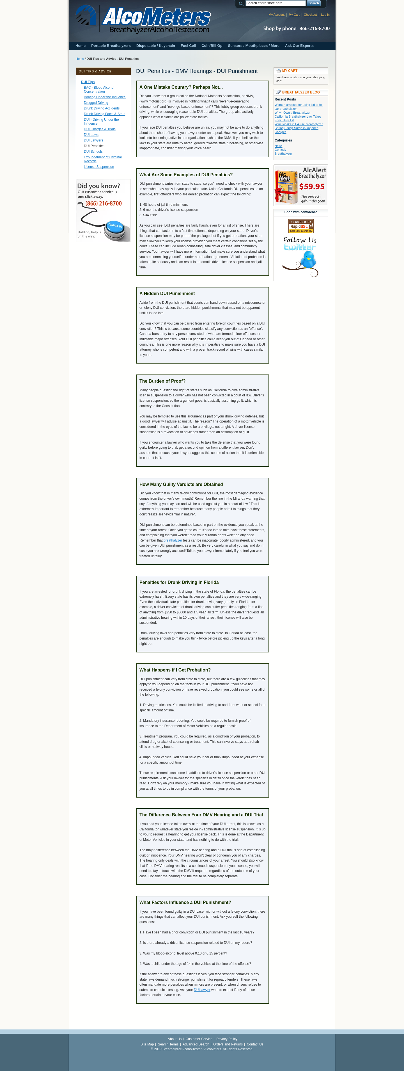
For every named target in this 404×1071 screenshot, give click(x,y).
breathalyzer (173, 540)
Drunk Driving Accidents (102, 108)
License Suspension (99, 167)
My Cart (294, 14)
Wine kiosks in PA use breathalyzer (299, 124)
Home (80, 46)
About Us (175, 1039)
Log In (325, 14)
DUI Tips (88, 82)
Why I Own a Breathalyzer (293, 112)
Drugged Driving (96, 103)
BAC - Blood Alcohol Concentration (99, 89)
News (279, 146)
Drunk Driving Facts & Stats (104, 114)
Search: (242, 3)
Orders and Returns (228, 1044)
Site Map (147, 1044)
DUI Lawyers (93, 140)
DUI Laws (91, 135)
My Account (277, 14)
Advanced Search (196, 1044)
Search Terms (168, 1044)
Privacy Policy (226, 1039)
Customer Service (199, 1039)
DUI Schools (93, 152)
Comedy (280, 149)
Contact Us (255, 1044)
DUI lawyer (202, 990)
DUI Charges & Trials (100, 129)
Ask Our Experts (299, 46)
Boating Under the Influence (105, 97)
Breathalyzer (283, 153)
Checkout (310, 14)
